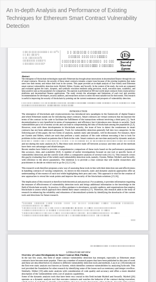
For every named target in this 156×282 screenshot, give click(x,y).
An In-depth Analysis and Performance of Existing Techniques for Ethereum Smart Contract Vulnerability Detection (71, 18)
